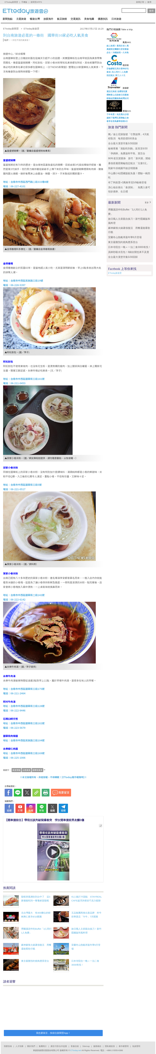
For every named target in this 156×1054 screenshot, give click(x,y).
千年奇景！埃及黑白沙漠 (118, 114)
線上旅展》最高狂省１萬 (118, 46)
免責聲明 (136, 1046)
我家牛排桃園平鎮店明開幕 (123, 168)
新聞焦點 (8, 19)
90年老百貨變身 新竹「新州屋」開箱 (129, 158)
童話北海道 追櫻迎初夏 (117, 91)
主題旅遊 (21, 19)
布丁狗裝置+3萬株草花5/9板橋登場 (127, 182)
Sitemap (86, 1046)
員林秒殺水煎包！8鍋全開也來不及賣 (128, 252)
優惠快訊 (103, 19)
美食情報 (16, 770)
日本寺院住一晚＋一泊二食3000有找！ (129, 247)
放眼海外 (48, 19)
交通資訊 (75, 19)
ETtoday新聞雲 (11, 2)
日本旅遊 (116, 19)
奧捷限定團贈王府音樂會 (118, 49)
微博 (149, 2)
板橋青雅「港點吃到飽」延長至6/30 (128, 148)
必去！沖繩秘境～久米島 (118, 52)
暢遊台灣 (35, 19)
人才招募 (19, 1046)
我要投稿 (8, 1046)
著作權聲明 (124, 1046)
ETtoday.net (75, 1050)
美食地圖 (89, 19)
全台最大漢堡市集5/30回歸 (124, 143)
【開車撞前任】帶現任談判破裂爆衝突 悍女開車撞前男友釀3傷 (44, 820)
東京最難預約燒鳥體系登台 (35, 961)
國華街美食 (37, 770)
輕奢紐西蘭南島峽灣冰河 (118, 98)
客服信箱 (75, 1046)
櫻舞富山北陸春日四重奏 (118, 95)
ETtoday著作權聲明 (73, 777)
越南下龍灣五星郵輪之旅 (118, 118)
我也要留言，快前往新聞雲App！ (53, 1033)
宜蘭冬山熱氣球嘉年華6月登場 (125, 237)
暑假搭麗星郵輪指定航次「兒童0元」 (128, 163)
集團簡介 (43, 1046)
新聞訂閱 (140, 2)
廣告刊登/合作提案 (59, 1046)
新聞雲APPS (36, 2)
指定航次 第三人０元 (116, 75)
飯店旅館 (62, 19)
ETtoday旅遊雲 (115, 273)
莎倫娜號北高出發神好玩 (118, 68)
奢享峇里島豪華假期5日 (117, 121)
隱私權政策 (110, 1046)
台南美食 (26, 770)
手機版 (24, 2)
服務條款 (97, 1046)
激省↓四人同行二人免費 (117, 72)
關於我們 (31, 1046)
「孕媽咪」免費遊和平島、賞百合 (126, 153)
